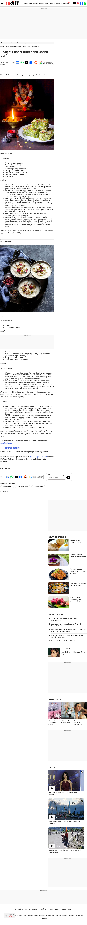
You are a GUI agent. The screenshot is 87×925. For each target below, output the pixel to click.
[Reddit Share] (35, 62)
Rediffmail (43, 909)
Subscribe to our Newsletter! (55, 475)
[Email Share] (17, 62)
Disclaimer (42, 915)
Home (2, 46)
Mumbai (5, 491)
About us (71, 915)
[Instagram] (78, 3)
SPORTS (52, 3)
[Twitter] (74, 3)
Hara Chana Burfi (23, 487)
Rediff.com (23, 915)
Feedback (64, 915)
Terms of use (79, 915)
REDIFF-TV (66, 3)
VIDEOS (51, 767)
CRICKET (47, 3)
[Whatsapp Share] (21, 62)
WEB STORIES (54, 699)
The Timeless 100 (66, 909)
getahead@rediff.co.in (38, 457)
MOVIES (41, 3)
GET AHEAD (59, 3)
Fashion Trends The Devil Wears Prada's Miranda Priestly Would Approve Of (68, 630)
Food (14, 46)
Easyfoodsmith (6, 443)
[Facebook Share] (30, 62)
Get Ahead (9, 46)
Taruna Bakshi (7, 487)
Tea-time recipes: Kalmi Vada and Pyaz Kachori (78, 571)
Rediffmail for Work (21, 909)
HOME (26, 3)
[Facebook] (81, 3)
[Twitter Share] (26, 62)
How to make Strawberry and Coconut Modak (76, 600)
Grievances (43, 918)
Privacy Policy (50, 915)
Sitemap (58, 915)
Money (51, 909)
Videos (57, 909)
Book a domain (33, 909)
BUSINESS (35, 3)
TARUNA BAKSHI (4, 63)
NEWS (30, 3)
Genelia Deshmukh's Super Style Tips (64, 641)
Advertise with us (33, 915)
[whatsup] (85, 3)
